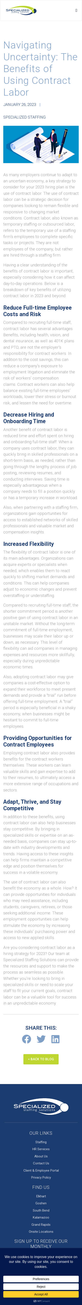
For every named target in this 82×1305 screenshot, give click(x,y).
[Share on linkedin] (55, 1039)
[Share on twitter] (41, 1039)
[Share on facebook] (26, 1039)
